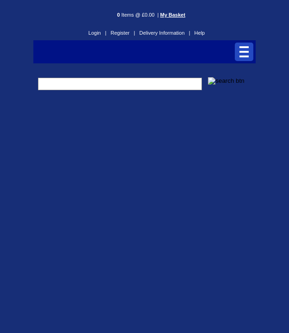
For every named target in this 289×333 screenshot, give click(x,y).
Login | (97, 33)
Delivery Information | (164, 33)
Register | (123, 33)
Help (200, 33)
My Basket (172, 15)
